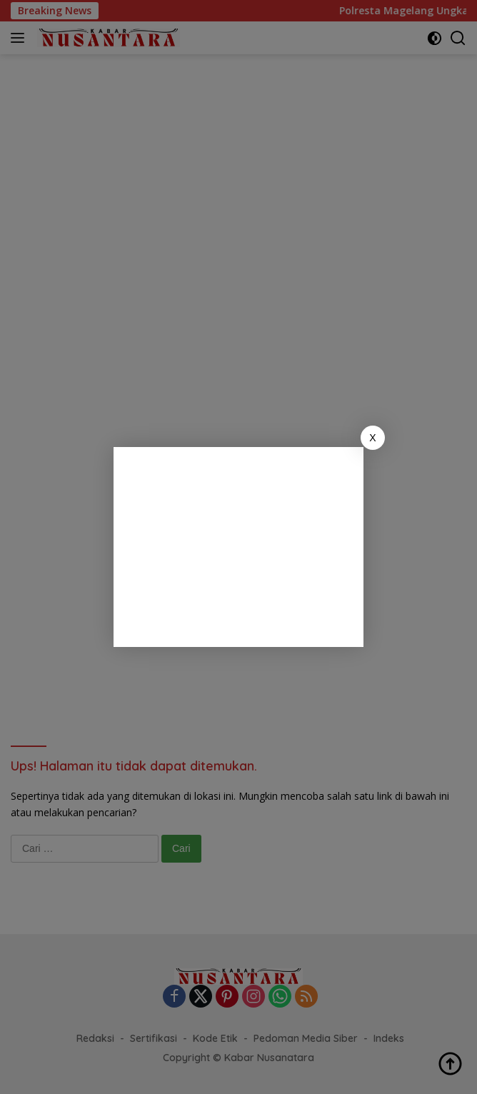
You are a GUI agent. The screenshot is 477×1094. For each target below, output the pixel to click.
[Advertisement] (238, 547)
